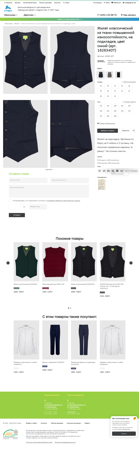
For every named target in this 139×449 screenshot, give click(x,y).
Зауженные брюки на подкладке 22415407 (83, 363)
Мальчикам (11, 15)
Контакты (57, 3)
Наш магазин (128, 15)
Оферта (87, 423)
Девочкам (30, 15)
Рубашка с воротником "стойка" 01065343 (25, 363)
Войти (106, 3)
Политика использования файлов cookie (39, 442)
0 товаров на (129, 3)
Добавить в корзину (107, 130)
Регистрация (97, 3)
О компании (8, 3)
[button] (68, 308)
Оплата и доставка (45, 3)
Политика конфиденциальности (65, 442)
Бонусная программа (74, 423)
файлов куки (126, 439)
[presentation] (8, 262)
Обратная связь (131, 423)
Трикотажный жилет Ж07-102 (53, 284)
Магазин (17, 3)
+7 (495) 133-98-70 (107, 15)
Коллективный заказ (29, 3)
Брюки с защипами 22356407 (53, 362)
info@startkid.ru (71, 412)
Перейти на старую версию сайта (68, 19)
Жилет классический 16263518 (25, 284)
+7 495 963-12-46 (74, 409)
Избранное (116, 3)
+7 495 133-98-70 (51, 409)
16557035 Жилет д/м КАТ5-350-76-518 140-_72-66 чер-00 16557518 (112, 286)
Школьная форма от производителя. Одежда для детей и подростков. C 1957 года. (38, 8)
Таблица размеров (57, 423)
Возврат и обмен (31, 423)
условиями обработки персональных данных (63, 201)
